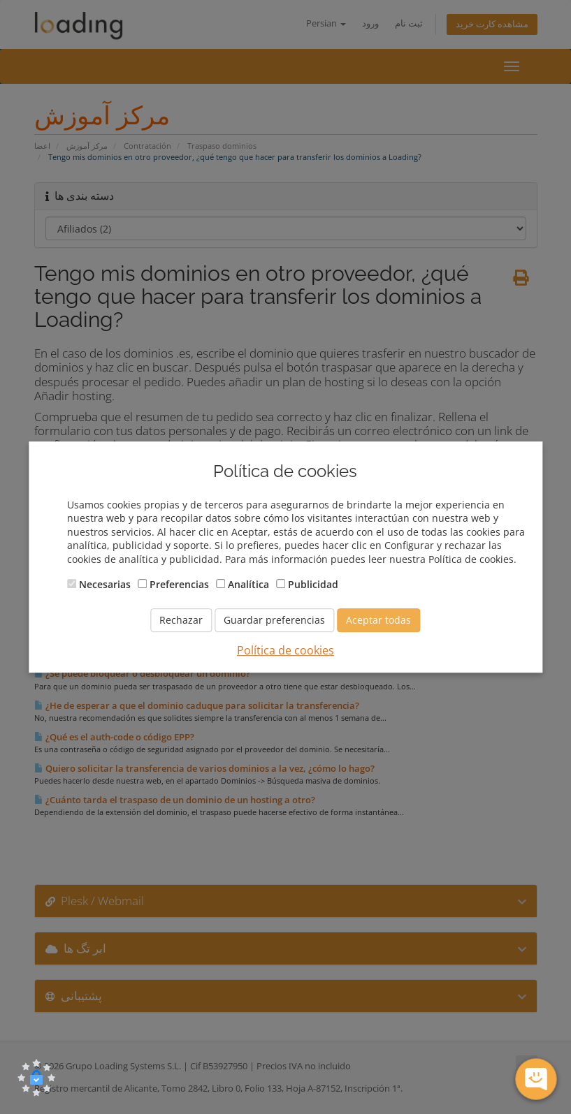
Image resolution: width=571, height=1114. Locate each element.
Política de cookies (285, 650)
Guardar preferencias (274, 619)
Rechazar (181, 619)
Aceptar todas (378, 619)
